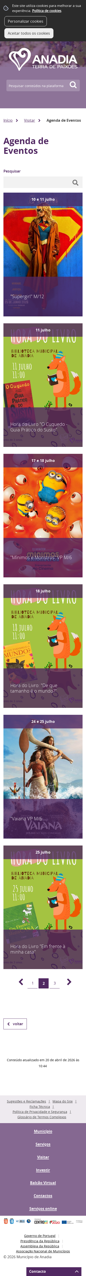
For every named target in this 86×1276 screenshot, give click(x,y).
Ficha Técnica (40, 1106)
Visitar (29, 120)
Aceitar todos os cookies (29, 33)
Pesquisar (12, 171)
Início (8, 120)
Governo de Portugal (39, 1236)
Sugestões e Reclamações (26, 1101)
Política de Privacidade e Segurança (40, 1111)
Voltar (18, 1023)
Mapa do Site (63, 1101)
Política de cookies (46, 10)
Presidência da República (39, 1241)
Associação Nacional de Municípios (43, 1251)
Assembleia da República (39, 1246)
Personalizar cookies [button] (25, 21)
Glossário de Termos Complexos (41, 1117)
